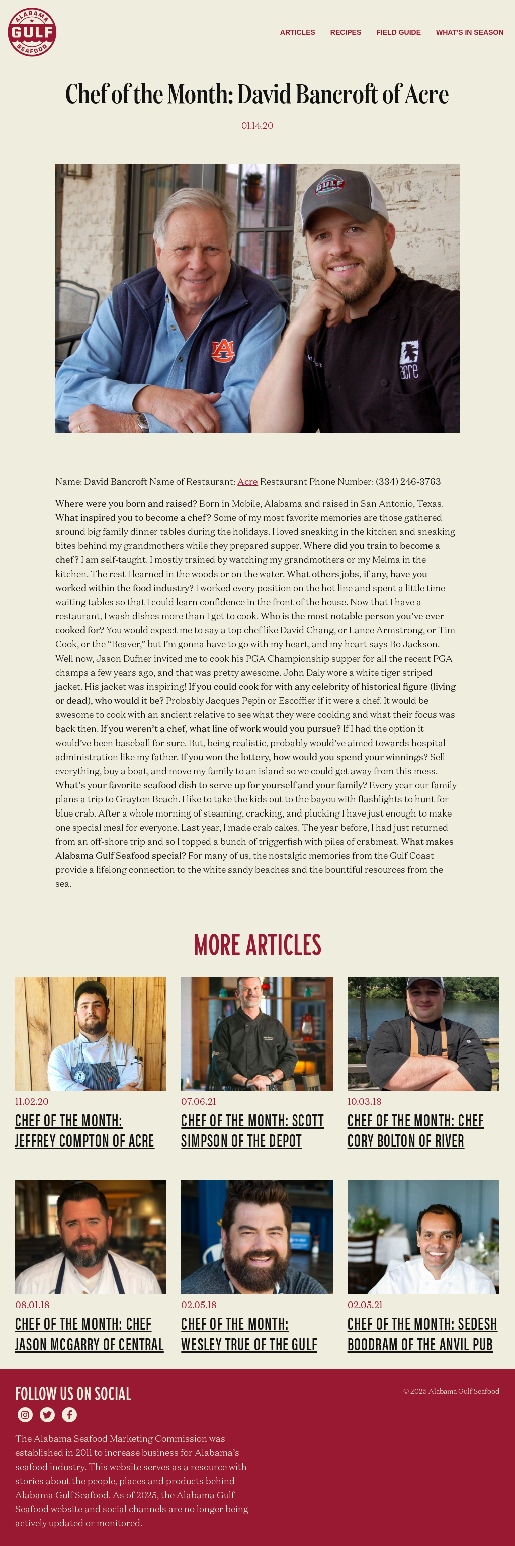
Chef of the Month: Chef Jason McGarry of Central (89, 1333)
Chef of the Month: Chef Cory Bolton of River (416, 1129)
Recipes (345, 32)
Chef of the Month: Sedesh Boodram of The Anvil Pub (423, 1333)
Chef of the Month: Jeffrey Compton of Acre (85, 1129)
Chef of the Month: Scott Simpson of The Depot (252, 1129)
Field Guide (398, 32)
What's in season (470, 32)
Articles (297, 32)
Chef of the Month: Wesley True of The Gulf (249, 1333)
